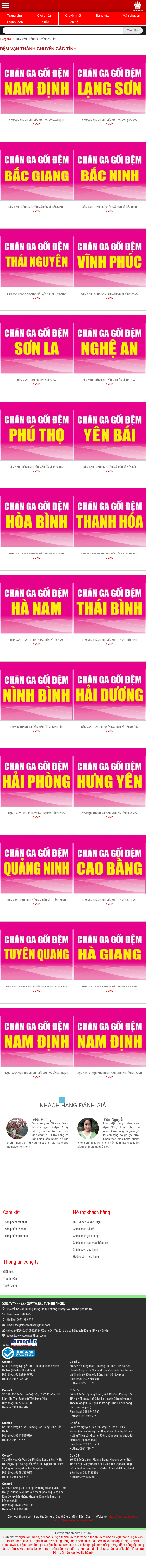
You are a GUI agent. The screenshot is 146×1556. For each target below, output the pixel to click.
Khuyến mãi (73, 15)
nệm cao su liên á (83, 1541)
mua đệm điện (74, 1548)
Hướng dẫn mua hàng (86, 1256)
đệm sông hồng (59, 1541)
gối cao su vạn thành (55, 1537)
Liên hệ (73, 22)
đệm (23, 1545)
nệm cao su (24, 1541)
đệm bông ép (36, 1545)
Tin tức (44, 22)
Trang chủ (14, 15)
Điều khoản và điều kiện (87, 1222)
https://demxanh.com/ (122, 1516)
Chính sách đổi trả (83, 1229)
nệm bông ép (54, 1548)
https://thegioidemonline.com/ (73, 1520)
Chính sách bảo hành (85, 1249)
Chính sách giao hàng (86, 1236)
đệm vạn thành (29, 1537)
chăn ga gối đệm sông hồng (98, 1545)
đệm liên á (54, 1545)
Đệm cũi (58, 1552)
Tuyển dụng (10, 1285)
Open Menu (5, 5)
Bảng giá (102, 15)
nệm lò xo (40, 1541)
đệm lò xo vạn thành (84, 1537)
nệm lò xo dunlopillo (110, 1541)
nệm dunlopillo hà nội (79, 1552)
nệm (40, 1548)
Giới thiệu (44, 15)
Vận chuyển (131, 15)
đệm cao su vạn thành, (115, 1537)
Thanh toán (14, 22)
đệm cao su (70, 1545)
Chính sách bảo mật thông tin (90, 1242)
